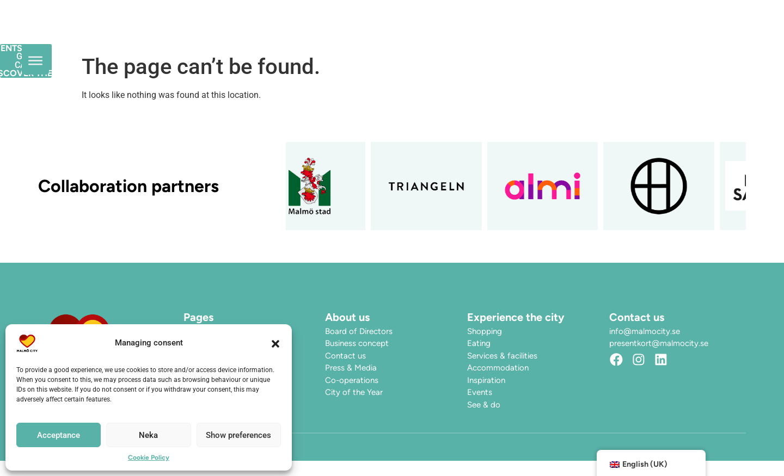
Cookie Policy (148, 457)
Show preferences (238, 435)
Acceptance (58, 435)
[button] (275, 343)
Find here (569, 32)
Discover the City (475, 32)
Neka (148, 435)
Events (388, 32)
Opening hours (313, 32)
